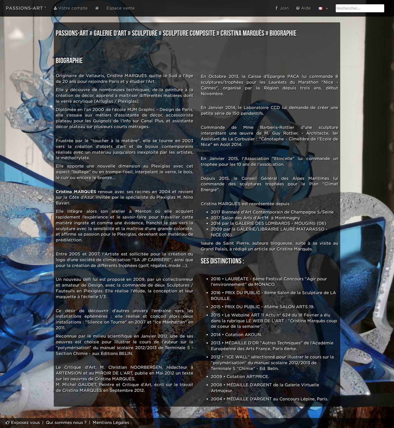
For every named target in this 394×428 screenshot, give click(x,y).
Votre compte (71, 8)
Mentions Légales (111, 422)
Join (282, 8)
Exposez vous (23, 422)
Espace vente (121, 8)
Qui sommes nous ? (66, 422)
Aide (303, 8)
